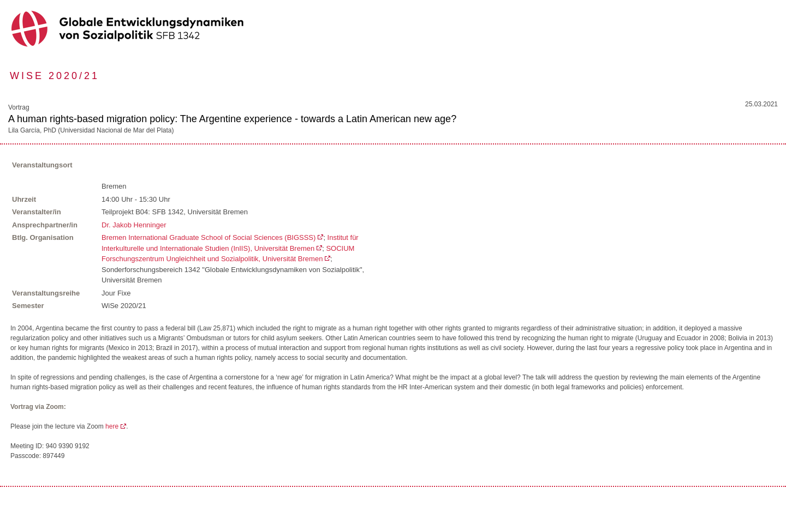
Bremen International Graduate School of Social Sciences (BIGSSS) (208, 237)
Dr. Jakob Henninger (134, 225)
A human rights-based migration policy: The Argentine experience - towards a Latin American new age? (232, 118)
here (111, 426)
